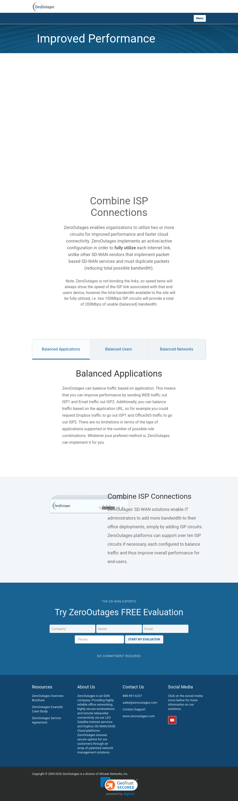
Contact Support (134, 709)
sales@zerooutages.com (140, 702)
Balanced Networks (176, 349)
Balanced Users (118, 349)
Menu (199, 18)
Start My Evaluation (144, 639)
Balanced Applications (61, 349)
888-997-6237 (132, 696)
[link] (119, 786)
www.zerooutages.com (139, 716)
